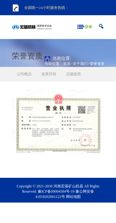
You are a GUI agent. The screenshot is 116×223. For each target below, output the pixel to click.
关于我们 (80, 64)
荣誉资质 (97, 64)
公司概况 (24, 74)
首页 (67, 64)
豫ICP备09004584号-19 (56, 191)
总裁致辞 (73, 74)
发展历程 (48, 74)
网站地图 (73, 197)
